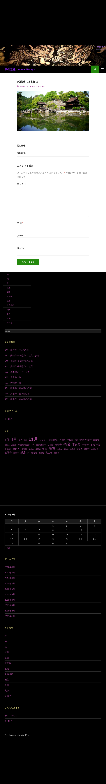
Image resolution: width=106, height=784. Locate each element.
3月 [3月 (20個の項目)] (7, 439)
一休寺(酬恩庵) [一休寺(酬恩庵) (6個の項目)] (52, 440)
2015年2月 (10, 610)
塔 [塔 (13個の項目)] (33, 444)
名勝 (9, 314)
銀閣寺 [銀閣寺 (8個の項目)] (16, 453)
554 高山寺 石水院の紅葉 (18, 399)
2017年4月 (10, 578)
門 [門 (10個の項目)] (28, 452)
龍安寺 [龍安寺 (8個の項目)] (56, 453)
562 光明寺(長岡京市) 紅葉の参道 (22, 355)
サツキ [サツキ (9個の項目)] (42, 440)
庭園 (9, 292)
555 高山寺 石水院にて (17, 393)
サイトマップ (11, 715)
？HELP (8, 419)
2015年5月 (10, 594)
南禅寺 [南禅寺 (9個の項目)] (96, 440)
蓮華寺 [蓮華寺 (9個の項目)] (80, 449)
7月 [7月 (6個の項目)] (25, 440)
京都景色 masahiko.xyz (20, 69)
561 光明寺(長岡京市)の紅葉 (19, 361)
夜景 (9, 301)
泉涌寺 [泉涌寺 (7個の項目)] (38, 449)
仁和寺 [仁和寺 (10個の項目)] (70, 440)
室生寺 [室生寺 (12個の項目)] (85, 444)
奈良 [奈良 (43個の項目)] (67, 444)
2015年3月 (10, 605)
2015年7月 (10, 583)
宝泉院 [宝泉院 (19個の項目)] (76, 444)
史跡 (9, 318)
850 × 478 (23, 86)
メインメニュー (102, 69)
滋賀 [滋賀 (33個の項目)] (52, 448)
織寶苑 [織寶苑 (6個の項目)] (72, 449)
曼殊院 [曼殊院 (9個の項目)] (24, 449)
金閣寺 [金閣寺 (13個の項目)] (8, 452)
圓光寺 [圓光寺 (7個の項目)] (14, 445)
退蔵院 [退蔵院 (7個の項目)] (87, 449)
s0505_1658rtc (38, 86)
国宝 (9, 309)
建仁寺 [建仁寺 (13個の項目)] (16, 449)
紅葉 (9, 288)
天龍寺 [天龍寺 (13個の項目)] (58, 444)
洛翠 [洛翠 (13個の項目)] (44, 449)
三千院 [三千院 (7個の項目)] (62, 440)
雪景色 (9, 296)
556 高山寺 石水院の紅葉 (18, 388)
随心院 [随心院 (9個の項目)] (34, 452)
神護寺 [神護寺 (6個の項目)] (59, 449)
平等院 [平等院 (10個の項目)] (8, 449)
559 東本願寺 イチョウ (17, 372)
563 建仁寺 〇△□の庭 (17, 350)
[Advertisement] (53, 23)
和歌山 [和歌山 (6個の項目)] (7, 445)
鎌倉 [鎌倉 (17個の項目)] (23, 452)
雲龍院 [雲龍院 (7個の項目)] (41, 453)
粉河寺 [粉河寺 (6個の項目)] (66, 449)
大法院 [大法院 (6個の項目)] (50, 445)
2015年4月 (10, 599)
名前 (20, 222)
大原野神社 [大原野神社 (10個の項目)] (41, 444)
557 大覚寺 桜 (13, 382)
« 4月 (7, 547)
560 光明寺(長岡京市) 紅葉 (19, 366)
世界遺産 (10, 305)
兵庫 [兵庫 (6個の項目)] (76, 440)
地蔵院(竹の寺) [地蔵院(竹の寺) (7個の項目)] (24, 445)
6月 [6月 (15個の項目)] (21, 439)
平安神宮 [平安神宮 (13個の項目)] (95, 444)
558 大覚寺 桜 (13, 377)
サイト (20, 248)
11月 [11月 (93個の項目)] (33, 439)
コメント (22, 183)
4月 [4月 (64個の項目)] (14, 439)
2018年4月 (10, 567)
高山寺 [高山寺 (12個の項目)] (49, 452)
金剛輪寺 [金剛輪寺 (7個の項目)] (94, 449)
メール (21, 235)
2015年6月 (10, 589)
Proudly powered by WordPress (17, 735)
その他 (9, 323)
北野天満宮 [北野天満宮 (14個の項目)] (86, 439)
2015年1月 (10, 616)
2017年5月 (10, 572)
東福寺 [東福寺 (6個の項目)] (31, 449)
